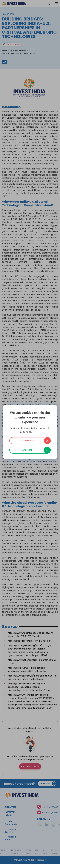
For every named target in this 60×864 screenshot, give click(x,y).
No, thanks (27, 440)
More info (36, 432)
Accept (27, 450)
